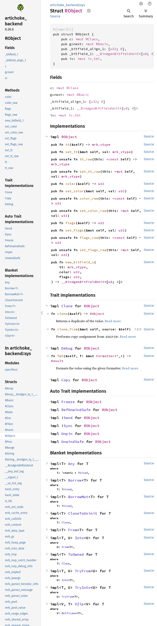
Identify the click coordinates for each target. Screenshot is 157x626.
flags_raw (89, 238)
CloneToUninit (82, 513)
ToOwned (76, 554)
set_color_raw (93, 211)
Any (71, 463)
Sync (68, 425)
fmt (60, 356)
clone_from (67, 329)
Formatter (105, 356)
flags (70, 223)
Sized (84, 473)
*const (113, 159)
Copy (65, 380)
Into (79, 537)
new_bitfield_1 (79, 262)
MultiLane (69, 613)
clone (62, 314)
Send (68, 417)
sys (82, 5)
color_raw (89, 198)
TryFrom (83, 571)
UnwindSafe (72, 441)
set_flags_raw (93, 250)
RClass (92, 39)
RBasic (102, 44)
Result (57, 361)
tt (67, 144)
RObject (69, 136)
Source (55, 16)
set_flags (74, 230)
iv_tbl (94, 59)
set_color (74, 191)
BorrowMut (78, 496)
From (72, 530)
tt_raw (86, 159)
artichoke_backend (64, 5)
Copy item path (88, 10)
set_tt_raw (90, 171)
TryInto (83, 587)
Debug (67, 348)
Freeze (68, 401)
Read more (113, 321)
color (70, 184)
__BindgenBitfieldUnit (117, 54)
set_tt (71, 152)
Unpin (67, 433)
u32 (113, 49)
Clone (67, 306)
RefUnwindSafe (76, 409)
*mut (80, 39)
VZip (79, 604)
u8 (145, 54)
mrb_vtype (101, 144)
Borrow (75, 480)
